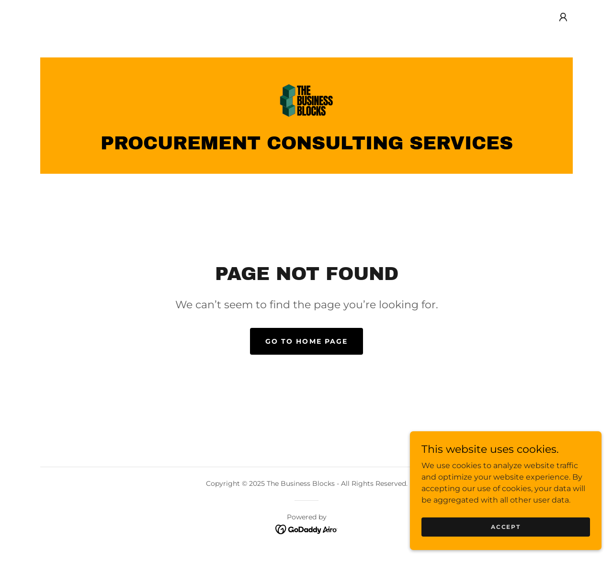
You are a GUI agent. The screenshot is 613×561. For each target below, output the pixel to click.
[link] (306, 99)
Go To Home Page (306, 341)
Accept (505, 526)
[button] (563, 17)
